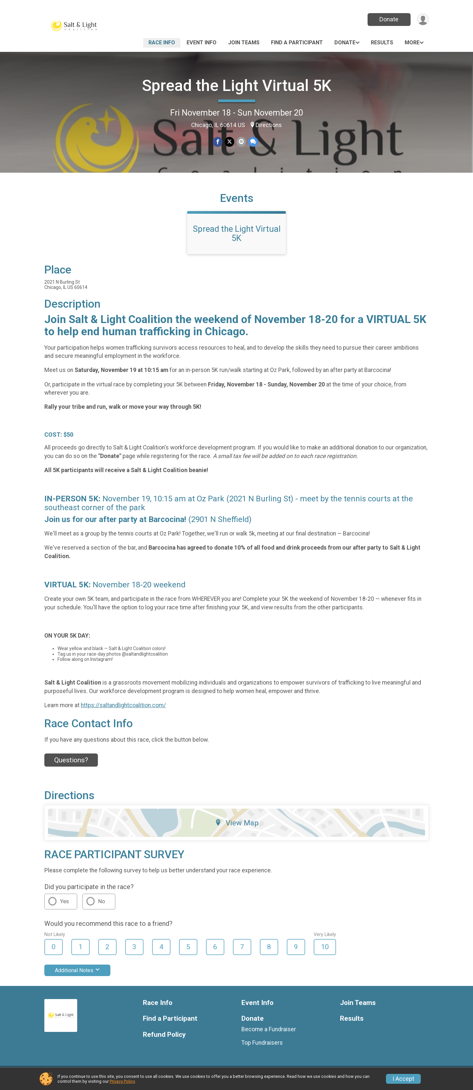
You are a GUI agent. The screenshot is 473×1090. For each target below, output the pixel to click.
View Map (237, 826)
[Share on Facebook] (218, 142)
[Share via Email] (241, 142)
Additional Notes (77, 974)
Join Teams (243, 42)
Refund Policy (164, 1039)
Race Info (161, 42)
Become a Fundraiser (268, 1033)
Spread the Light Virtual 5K (236, 85)
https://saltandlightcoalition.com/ (123, 709)
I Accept (403, 1079)
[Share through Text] (253, 142)
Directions (269, 125)
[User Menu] (423, 19)
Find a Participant (297, 42)
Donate (388, 19)
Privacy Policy (122, 1081)
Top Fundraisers (262, 1046)
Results (382, 42)
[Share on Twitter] (229, 142)
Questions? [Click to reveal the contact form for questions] (71, 764)
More (412, 42)
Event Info (201, 42)
